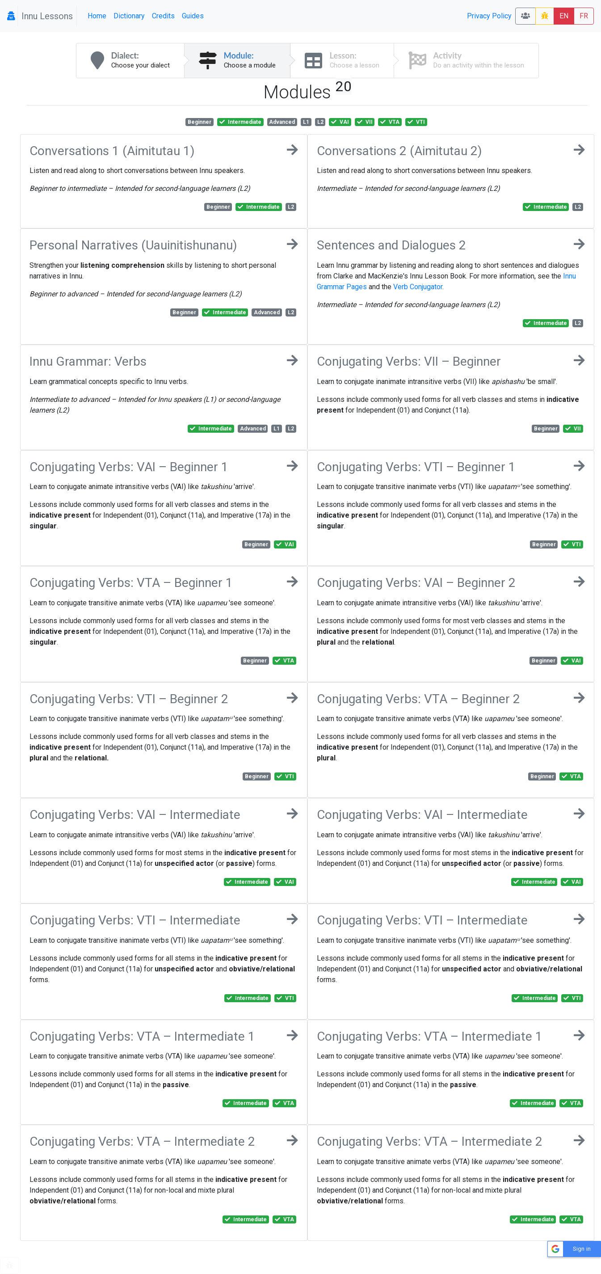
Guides (193, 16)
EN (563, 16)
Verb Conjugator (417, 287)
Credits (163, 16)
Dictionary (129, 16)
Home (97, 16)
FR (584, 16)
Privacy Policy (489, 16)
